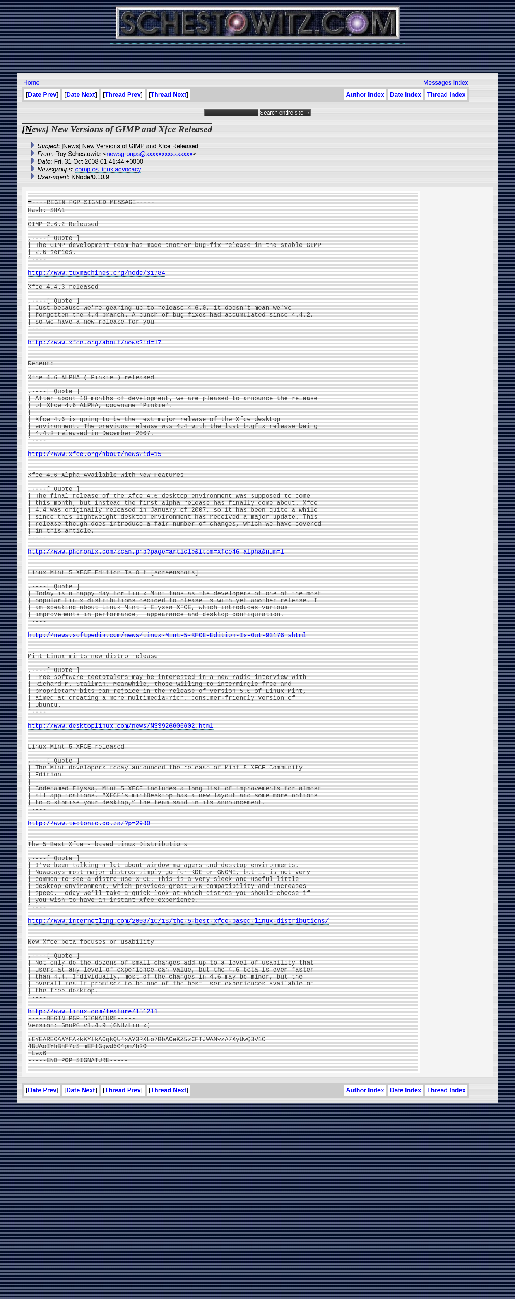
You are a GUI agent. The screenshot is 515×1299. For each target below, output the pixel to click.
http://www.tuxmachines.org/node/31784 (96, 288)
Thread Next (168, 94)
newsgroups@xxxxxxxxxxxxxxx (149, 154)
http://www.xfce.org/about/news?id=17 (95, 373)
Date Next (81, 94)
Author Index (365, 94)
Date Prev (42, 94)
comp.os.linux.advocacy (108, 169)
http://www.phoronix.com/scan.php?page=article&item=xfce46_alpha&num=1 (156, 628)
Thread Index (446, 94)
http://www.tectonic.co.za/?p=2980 (89, 960)
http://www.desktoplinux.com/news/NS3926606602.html (121, 841)
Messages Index (446, 82)
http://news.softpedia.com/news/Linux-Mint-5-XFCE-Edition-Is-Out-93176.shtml (167, 731)
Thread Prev (122, 94)
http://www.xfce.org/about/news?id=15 (95, 509)
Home (31, 82)
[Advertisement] (257, 54)
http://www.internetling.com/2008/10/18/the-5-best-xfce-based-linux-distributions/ (178, 1080)
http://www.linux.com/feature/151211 (93, 1190)
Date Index (405, 94)
